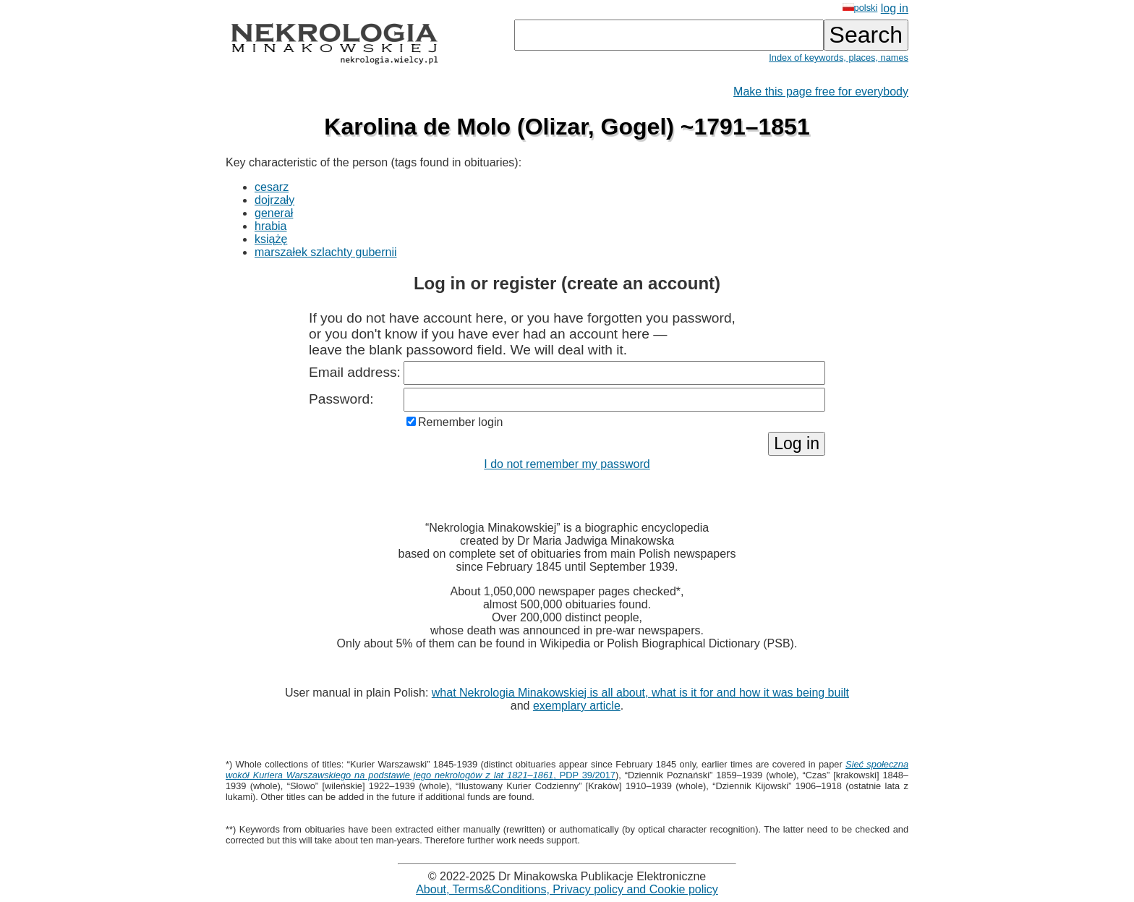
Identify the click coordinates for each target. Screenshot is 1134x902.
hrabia (270, 226)
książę (271, 239)
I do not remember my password (566, 464)
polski (860, 7)
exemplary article (577, 705)
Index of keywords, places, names (838, 57)
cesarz (272, 187)
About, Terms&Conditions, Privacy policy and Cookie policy (567, 889)
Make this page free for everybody (820, 91)
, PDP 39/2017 (567, 769)
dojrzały (274, 200)
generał (274, 213)
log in (894, 8)
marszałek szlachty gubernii (326, 252)
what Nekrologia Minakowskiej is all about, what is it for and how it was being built (640, 692)
